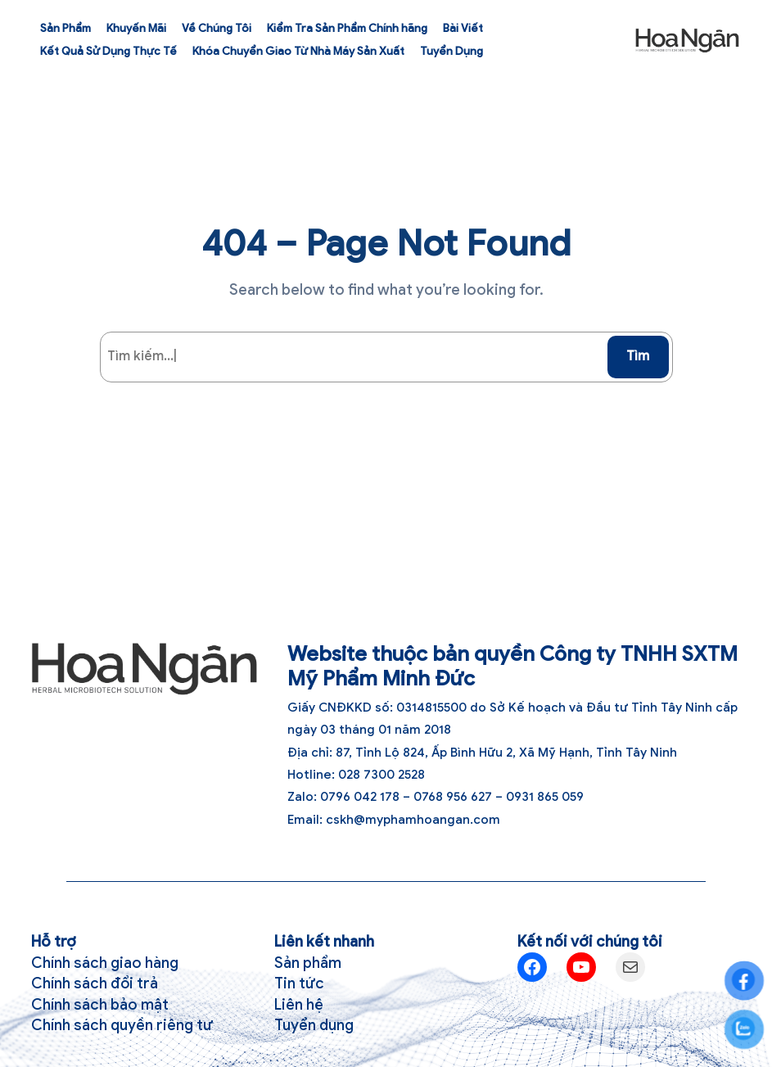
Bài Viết (463, 28)
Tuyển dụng (314, 1024)
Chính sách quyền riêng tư (122, 1024)
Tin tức (299, 983)
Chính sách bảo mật (100, 1004)
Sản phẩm (307, 962)
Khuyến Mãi (136, 28)
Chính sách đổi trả (94, 983)
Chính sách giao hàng (104, 962)
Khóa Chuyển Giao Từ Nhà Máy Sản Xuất (298, 51)
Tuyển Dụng (451, 51)
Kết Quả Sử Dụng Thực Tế (108, 51)
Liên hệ (298, 1004)
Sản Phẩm (65, 28)
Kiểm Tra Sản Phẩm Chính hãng (347, 28)
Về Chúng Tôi (216, 28)
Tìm (637, 356)
